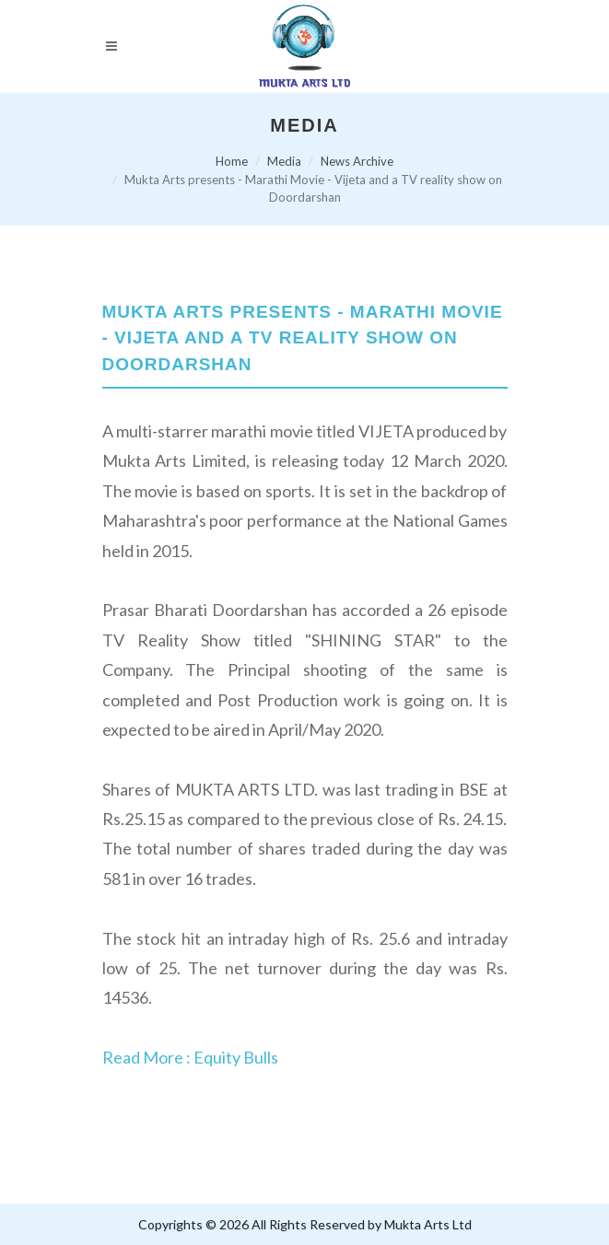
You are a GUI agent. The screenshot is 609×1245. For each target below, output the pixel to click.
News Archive (357, 161)
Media (284, 161)
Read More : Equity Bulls (190, 1057)
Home (232, 161)
